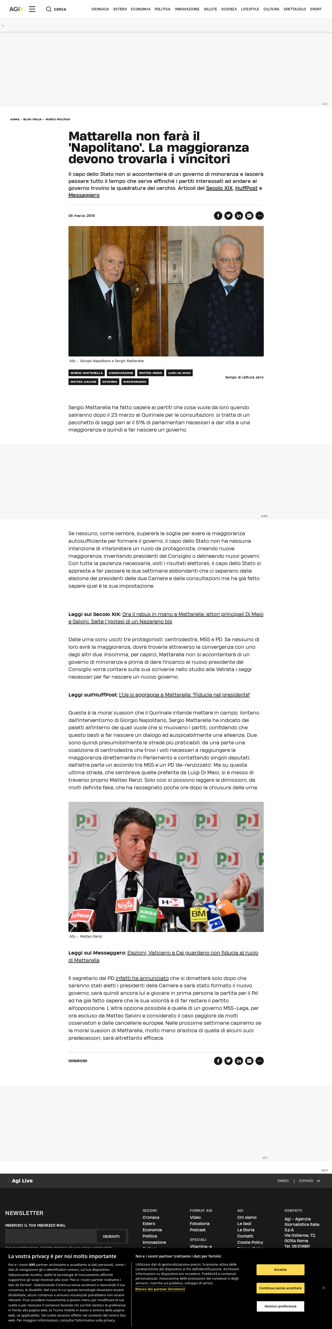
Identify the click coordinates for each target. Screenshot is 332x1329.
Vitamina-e (201, 1246)
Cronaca (100, 9)
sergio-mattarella (87, 373)
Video (195, 1217)
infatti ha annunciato (142, 978)
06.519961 (301, 1246)
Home (14, 119)
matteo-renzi (150, 373)
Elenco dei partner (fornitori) (160, 1289)
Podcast (198, 1229)
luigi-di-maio (179, 373)
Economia (140, 9)
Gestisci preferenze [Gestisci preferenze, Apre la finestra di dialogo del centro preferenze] (281, 1306)
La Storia (245, 1229)
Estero (120, 9)
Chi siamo (247, 1217)
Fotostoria (200, 1223)
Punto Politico (58, 119)
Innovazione (187, 9)
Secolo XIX (219, 188)
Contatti (245, 1236)
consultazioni (121, 373)
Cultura (272, 9)
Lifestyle (250, 9)
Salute (210, 9)
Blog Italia (32, 119)
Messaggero (84, 195)
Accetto (280, 1269)
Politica (163, 9)
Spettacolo (295, 9)
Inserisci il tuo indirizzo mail (35, 1225)
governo (109, 382)
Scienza (229, 9)
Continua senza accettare (280, 1288)
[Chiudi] (323, 1287)
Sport (316, 9)
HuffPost (246, 188)
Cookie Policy (250, 1242)
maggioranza (135, 382)
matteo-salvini (83, 382)
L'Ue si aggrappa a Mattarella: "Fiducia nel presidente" (184, 695)
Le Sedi (244, 1223)
